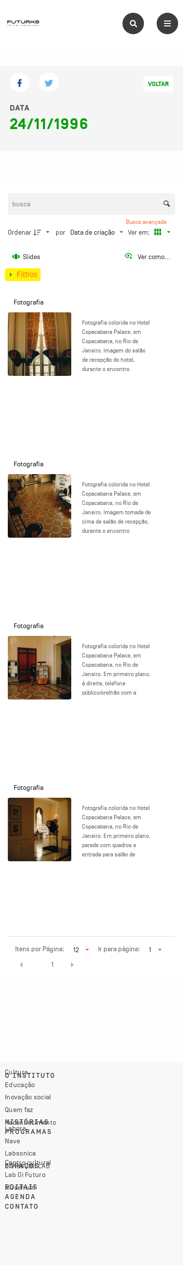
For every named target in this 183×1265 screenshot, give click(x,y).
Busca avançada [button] (147, 221)
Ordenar (19, 232)
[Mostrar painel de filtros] (23, 274)
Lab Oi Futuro (25, 1174)
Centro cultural (28, 1162)
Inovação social (28, 1097)
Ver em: (139, 232)
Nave (12, 1141)
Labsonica (20, 1153)
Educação (20, 1085)
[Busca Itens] (92, 204)
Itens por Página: (39, 949)
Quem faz (19, 1109)
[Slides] (27, 256)
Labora (15, 1128)
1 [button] (52, 964)
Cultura (16, 1072)
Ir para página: (119, 949)
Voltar (158, 84)
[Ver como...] (147, 256)
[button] (21, 966)
